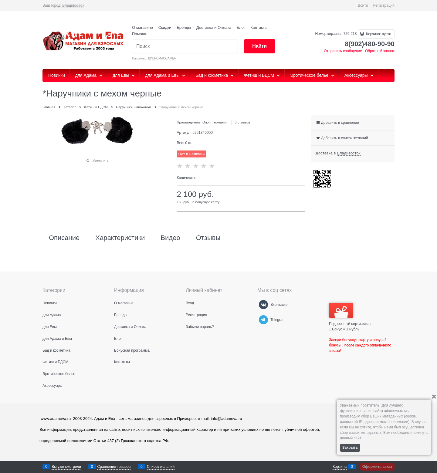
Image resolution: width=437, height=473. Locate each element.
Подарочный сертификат (350, 314)
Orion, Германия (214, 122)
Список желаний (160, 466)
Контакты (258, 27)
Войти (363, 5)
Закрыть (350, 447)
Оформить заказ (377, 467)
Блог (241, 27)
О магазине (142, 27)
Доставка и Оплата (213, 27)
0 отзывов (242, 122)
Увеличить (101, 160)
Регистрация (384, 5)
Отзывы (208, 238)
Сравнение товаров (114, 466)
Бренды (184, 27)
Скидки (164, 27)
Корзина (340, 466)
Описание (64, 238)
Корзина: (378, 34)
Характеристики (120, 238)
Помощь (139, 34)
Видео (170, 238)
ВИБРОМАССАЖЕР (162, 58)
